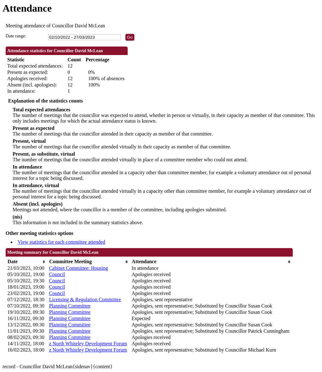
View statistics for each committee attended (61, 242)
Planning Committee (70, 305)
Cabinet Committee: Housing (78, 268)
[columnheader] (26, 261)
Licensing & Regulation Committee (85, 299)
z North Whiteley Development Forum (88, 343)
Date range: (16, 36)
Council (57, 274)
